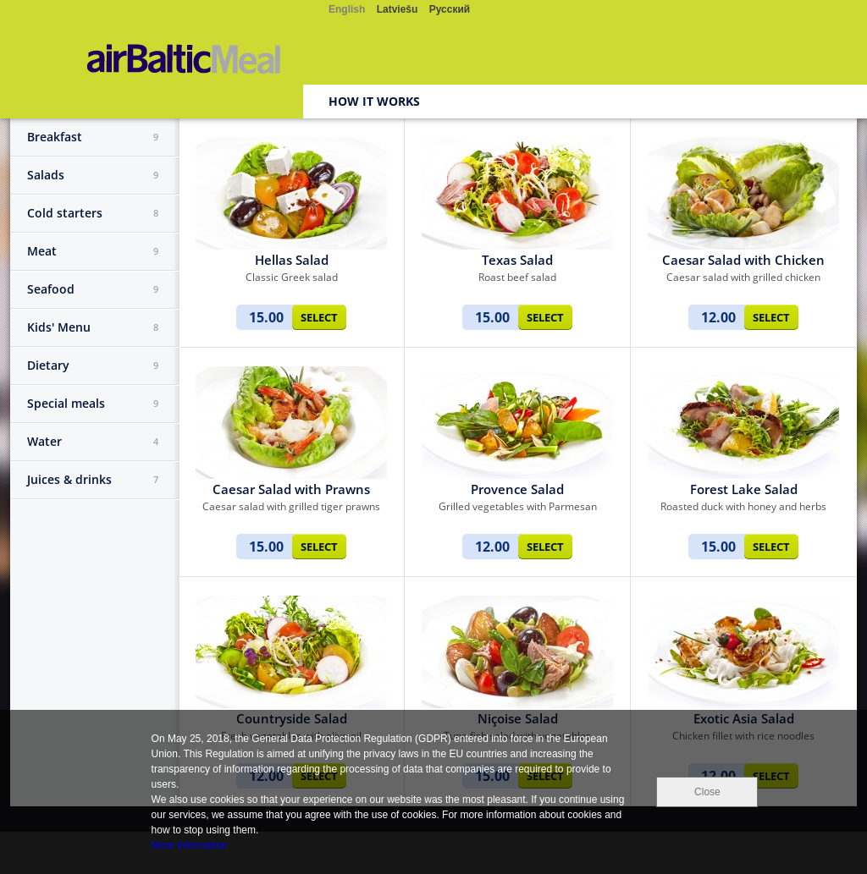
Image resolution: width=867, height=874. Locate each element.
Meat (92, 251)
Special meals (92, 403)
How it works (374, 101)
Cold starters (92, 213)
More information (190, 845)
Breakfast (92, 137)
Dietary (92, 365)
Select (319, 317)
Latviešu (397, 9)
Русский (450, 9)
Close (707, 792)
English (347, 9)
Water (92, 442)
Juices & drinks (92, 480)
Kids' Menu (92, 327)
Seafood (92, 289)
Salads (92, 175)
